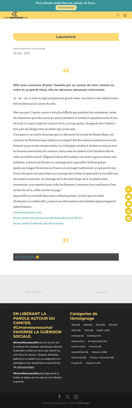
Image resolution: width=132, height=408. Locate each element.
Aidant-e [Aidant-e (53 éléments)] (103, 330)
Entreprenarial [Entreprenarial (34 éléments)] (97, 341)
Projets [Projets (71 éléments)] (76, 363)
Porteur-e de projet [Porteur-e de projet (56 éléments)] (102, 357)
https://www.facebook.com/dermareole (38, 223)
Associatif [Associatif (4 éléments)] (78, 341)
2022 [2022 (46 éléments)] (76, 330)
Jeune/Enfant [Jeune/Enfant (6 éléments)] (79, 352)
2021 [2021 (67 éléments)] (113, 324)
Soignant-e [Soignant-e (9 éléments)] (93, 363)
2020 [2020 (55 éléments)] (100, 324)
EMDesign (83, 403)
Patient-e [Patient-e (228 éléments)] (99, 352)
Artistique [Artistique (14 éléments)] (94, 335)
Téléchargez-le (66, 8)
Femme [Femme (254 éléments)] (78, 346)
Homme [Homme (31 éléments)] (95, 346)
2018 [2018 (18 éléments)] (75, 324)
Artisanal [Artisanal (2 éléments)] (77, 335)
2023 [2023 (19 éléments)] (88, 330)
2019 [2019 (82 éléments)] (87, 324)
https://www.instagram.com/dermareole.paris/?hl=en (47, 218)
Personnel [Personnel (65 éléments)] (78, 357)
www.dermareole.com (27, 212)
